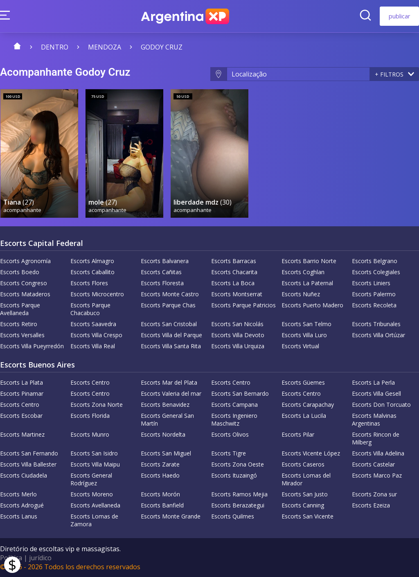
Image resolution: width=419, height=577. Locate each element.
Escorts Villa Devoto (237, 334)
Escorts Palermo (374, 294)
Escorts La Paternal (307, 282)
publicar (399, 16)
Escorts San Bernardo (240, 393)
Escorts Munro (89, 434)
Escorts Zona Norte (96, 404)
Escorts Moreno (91, 494)
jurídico (40, 557)
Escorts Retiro (18, 323)
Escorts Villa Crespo (96, 334)
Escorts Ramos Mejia (239, 494)
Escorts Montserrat (236, 294)
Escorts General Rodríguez (91, 479)
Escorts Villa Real (92, 345)
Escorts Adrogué (22, 505)
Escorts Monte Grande (170, 516)
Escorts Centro (90, 382)
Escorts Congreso (23, 282)
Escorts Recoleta (374, 305)
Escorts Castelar (373, 464)
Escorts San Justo (305, 494)
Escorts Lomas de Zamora (94, 519)
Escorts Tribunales (376, 323)
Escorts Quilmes (232, 516)
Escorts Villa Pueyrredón (32, 345)
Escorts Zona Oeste (237, 464)
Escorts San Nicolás (237, 323)
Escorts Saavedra (93, 323)
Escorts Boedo (19, 271)
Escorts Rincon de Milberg (375, 438)
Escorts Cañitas (161, 271)
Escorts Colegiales (376, 271)
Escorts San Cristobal (169, 323)
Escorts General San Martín (167, 419)
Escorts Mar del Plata (169, 382)
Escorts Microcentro (97, 294)
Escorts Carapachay (308, 404)
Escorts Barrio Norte (309, 260)
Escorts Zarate (160, 464)
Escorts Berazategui (237, 505)
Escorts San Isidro (94, 453)
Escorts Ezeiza (371, 505)
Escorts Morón (160, 494)
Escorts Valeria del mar (171, 393)
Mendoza (104, 47)
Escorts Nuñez (301, 294)
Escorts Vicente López (311, 453)
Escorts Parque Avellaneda (20, 308)
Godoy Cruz (161, 47)
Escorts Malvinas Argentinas (374, 419)
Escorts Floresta (162, 282)
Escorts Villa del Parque (171, 334)
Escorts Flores (89, 282)
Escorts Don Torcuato (381, 404)
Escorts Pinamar (21, 393)
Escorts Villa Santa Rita (171, 345)
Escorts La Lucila (304, 415)
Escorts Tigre (228, 453)
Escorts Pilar (298, 434)
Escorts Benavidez (165, 404)
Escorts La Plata (21, 382)
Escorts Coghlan (303, 271)
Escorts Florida (90, 415)
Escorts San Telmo (306, 323)
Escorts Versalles (22, 334)
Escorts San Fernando (29, 453)
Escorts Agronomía (25, 260)
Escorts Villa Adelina (378, 453)
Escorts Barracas (233, 260)
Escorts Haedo (160, 475)
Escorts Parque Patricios (243, 305)
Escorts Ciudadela (23, 475)
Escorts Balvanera (165, 260)
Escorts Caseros (303, 464)
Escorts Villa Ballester (28, 464)
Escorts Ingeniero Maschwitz (234, 419)
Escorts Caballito (92, 271)
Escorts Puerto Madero (312, 305)
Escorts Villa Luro (304, 334)
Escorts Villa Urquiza (237, 345)
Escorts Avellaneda (95, 505)
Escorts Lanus (18, 516)
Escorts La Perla (373, 382)
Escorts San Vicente (307, 516)
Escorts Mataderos (25, 294)
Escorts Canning (303, 505)
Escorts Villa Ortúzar (378, 334)
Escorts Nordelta (163, 434)
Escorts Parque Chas (168, 305)
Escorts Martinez (22, 434)
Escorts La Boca (233, 282)
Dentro (54, 47)
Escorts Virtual (300, 345)
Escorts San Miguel (166, 453)
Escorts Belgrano (374, 260)
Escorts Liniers (371, 282)
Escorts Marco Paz (377, 475)
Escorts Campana (234, 404)
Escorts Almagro (92, 260)
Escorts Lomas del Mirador (306, 479)
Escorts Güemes (303, 382)
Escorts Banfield (162, 505)
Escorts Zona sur (374, 494)
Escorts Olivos (230, 434)
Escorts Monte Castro (170, 294)
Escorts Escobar (21, 415)
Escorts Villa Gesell (376, 393)
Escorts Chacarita (234, 271)
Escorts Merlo (18, 494)
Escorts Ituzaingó (234, 475)
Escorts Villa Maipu (95, 464)
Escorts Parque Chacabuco (90, 308)
